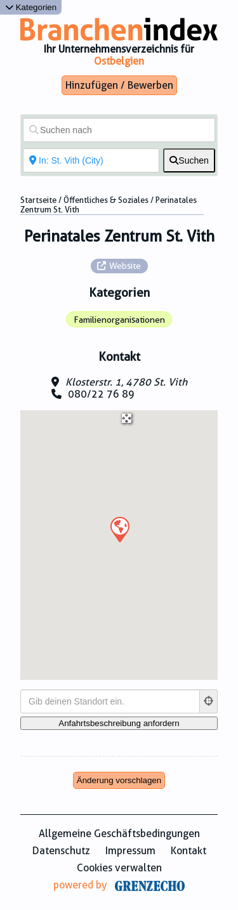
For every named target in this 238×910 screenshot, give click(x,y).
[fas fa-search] (189, 160)
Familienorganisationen (119, 320)
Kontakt (188, 851)
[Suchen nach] (119, 130)
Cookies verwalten (119, 868)
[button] (119, 529)
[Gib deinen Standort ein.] (110, 701)
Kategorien (30, 7)
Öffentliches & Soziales (106, 200)
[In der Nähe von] (91, 160)
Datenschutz (61, 851)
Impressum (130, 851)
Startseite (38, 200)
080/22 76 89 (101, 394)
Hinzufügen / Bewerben (119, 85)
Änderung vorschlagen (119, 780)
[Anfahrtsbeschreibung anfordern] (119, 723)
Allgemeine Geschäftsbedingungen (119, 834)
